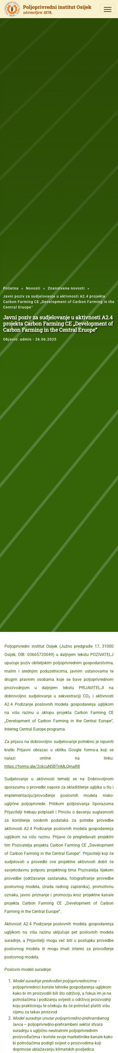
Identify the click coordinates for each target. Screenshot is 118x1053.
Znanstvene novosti (66, 288)
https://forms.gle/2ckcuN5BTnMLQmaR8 (42, 766)
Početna (11, 288)
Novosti (33, 288)
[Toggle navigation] (107, 9)
